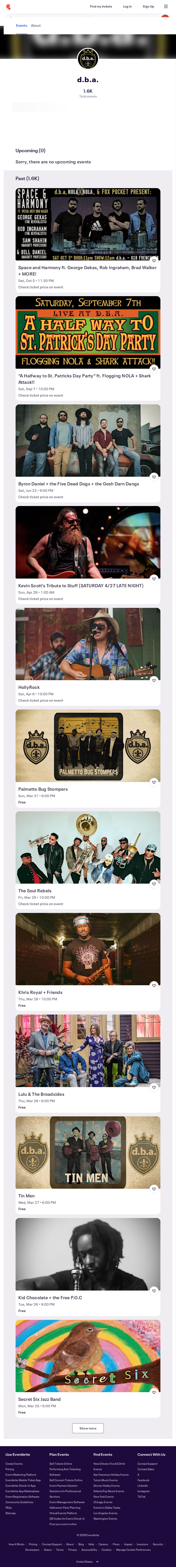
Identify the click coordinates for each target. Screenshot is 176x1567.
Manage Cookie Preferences (133, 1549)
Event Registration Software (22, 1496)
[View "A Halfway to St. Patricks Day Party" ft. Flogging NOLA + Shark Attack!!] (88, 332)
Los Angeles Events (106, 1513)
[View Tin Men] (88, 1152)
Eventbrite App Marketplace (22, 1491)
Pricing (10, 1469)
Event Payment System (63, 1485)
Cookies (107, 1549)
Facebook (143, 1480)
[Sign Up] (148, 6)
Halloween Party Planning (65, 1507)
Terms (60, 1549)
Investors (142, 1544)
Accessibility (89, 1549)
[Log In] (127, 6)
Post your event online (63, 1524)
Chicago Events (103, 1502)
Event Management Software (67, 1502)
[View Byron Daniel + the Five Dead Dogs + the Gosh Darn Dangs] (88, 440)
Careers (103, 1544)
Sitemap (11, 1513)
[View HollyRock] (88, 644)
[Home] (8, 7)
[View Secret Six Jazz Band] (88, 1356)
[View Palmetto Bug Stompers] (88, 745)
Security (158, 1544)
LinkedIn (143, 1485)
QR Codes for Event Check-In (67, 1518)
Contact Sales (146, 1469)
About (70, 1544)
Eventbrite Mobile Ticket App (23, 1480)
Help (91, 1544)
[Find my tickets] (101, 6)
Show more (88, 1428)
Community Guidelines (19, 1502)
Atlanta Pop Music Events (109, 1491)
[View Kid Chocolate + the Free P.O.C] (88, 1254)
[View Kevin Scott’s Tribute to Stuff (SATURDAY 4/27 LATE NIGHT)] (88, 542)
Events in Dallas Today (107, 1507)
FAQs (9, 1507)
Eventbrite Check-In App (21, 1485)
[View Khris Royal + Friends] (88, 949)
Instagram (144, 1491)
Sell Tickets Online (61, 1463)
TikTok (142, 1496)
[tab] (22, 133)
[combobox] (128, 19)
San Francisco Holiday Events (111, 1474)
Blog (81, 1544)
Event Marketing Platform (21, 1474)
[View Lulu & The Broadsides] (88, 1051)
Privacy (72, 1549)
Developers (32, 1549)
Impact (128, 1544)
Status (48, 1549)
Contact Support (147, 1463)
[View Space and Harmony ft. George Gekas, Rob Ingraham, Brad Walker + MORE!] (88, 224)
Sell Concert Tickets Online (66, 1480)
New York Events (104, 1496)
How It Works (17, 1544)
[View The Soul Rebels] (88, 847)
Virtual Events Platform (63, 1513)
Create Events (14, 1463)
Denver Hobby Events (107, 1485)
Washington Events (105, 1518)
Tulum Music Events (106, 1480)
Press (116, 1544)
